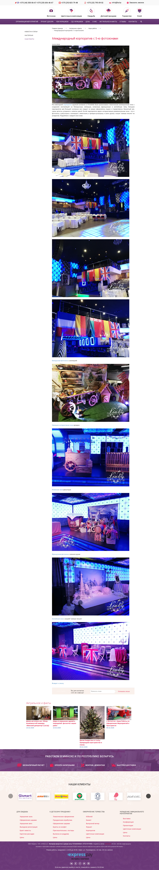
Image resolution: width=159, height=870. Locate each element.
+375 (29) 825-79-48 (69, 3)
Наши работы (29, 39)
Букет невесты (25, 830)
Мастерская (29, 35)
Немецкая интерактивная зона (62, 425)
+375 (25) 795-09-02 (95, 3)
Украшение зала (26, 816)
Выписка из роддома (61, 834)
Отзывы (123, 22)
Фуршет (89, 827)
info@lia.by (116, 3)
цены (88, 22)
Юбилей (89, 816)
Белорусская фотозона (60, 361)
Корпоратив (90, 830)
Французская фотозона (60, 554)
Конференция (128, 822)
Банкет (88, 820)
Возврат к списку (58, 683)
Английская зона (57, 619)
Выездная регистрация (28, 827)
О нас (94, 22)
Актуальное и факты (108, 22)
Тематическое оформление (63, 816)
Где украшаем (77, 22)
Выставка (126, 818)
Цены (22, 837)
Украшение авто (26, 823)
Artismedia (108, 844)
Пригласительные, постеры (63, 830)
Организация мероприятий (27, 22)
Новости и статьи (31, 32)
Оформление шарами (28, 820)
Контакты (133, 22)
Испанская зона (57, 490)
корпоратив (67, 105)
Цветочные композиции (95, 834)
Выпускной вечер (92, 823)
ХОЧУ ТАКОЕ (61, 691)
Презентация (128, 825)
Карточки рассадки (27, 834)
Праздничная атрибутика (62, 820)
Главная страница (57, 28)
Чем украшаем (62, 22)
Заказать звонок (135, 3)
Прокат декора (47, 22)
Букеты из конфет (59, 827)
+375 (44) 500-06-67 (28, 3)
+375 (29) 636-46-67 (45, 3)
